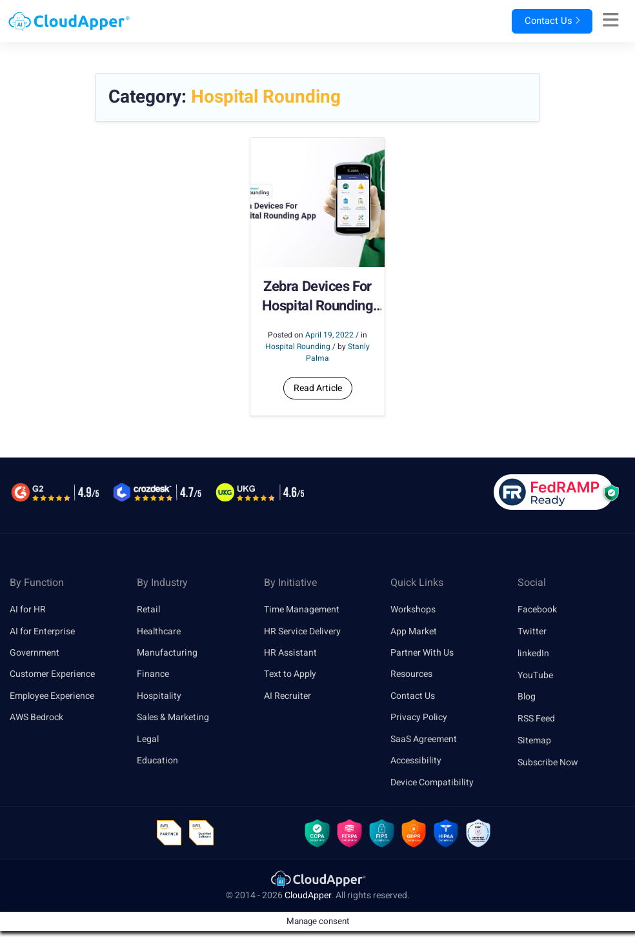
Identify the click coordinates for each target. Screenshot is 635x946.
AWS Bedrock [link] (36, 718)
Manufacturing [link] (167, 653)
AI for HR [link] (28, 609)
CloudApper (308, 898)
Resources (411, 675)
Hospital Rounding (297, 346)
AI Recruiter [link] (287, 696)
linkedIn (533, 653)
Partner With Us (422, 653)
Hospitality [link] (159, 696)
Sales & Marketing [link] (173, 718)
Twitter (532, 631)
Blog (527, 696)
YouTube (535, 675)
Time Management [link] (301, 609)
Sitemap (534, 740)
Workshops (413, 609)
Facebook (537, 609)
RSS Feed (536, 718)
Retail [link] (148, 609)
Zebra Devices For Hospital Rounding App (318, 297)
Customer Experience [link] (52, 675)
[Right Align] (610, 20)
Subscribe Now (548, 762)
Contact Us (541, 21)
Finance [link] (153, 675)
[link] (317, 882)
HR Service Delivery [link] (302, 631)
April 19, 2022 (329, 335)
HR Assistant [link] (290, 653)
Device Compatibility (432, 784)
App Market (413, 631)
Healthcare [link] (159, 631)
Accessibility (415, 762)
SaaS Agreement (423, 740)
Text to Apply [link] (290, 675)
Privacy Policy (418, 718)
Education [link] (157, 762)
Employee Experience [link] (52, 696)
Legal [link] (148, 740)
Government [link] (34, 653)
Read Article (318, 388)
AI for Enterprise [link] (42, 631)
